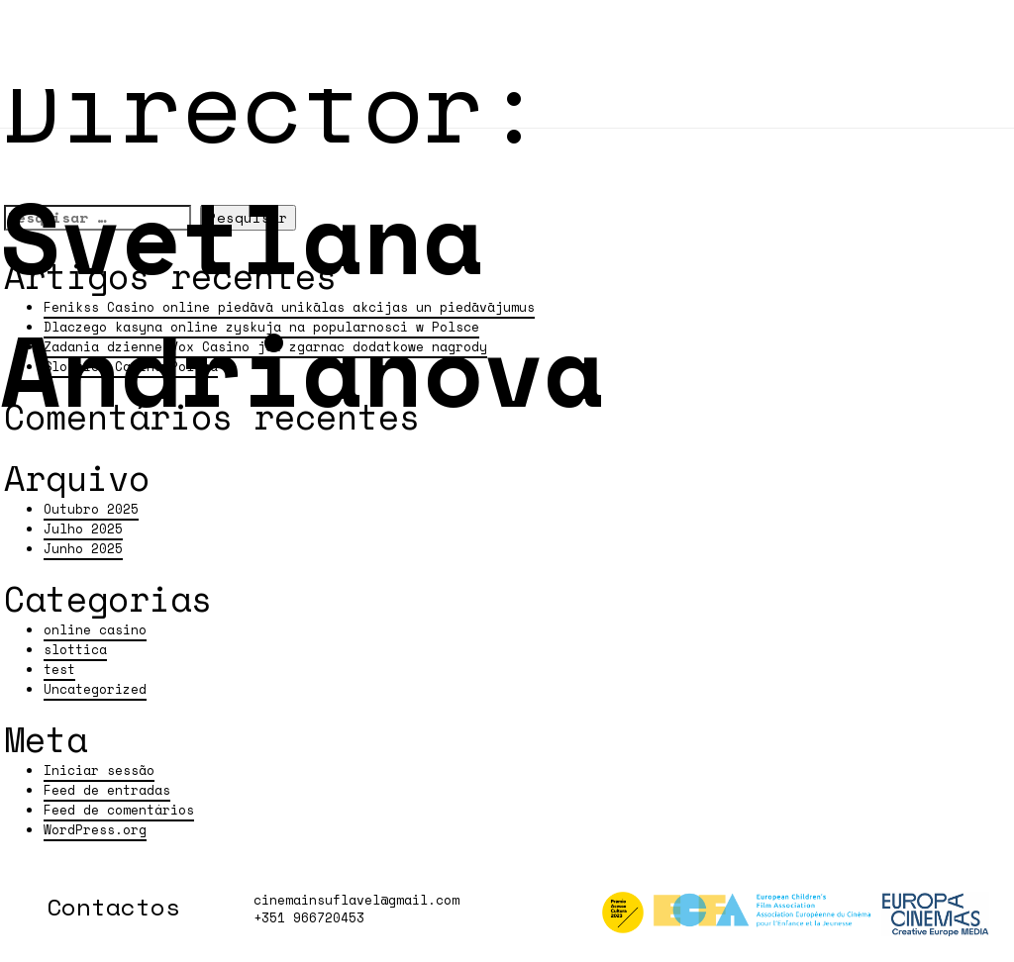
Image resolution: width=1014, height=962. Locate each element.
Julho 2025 (83, 529)
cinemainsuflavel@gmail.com (356, 900)
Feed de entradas (107, 790)
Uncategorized (95, 689)
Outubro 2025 (91, 509)
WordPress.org (95, 829)
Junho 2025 (83, 548)
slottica (75, 649)
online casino (95, 630)
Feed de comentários (119, 810)
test (59, 669)
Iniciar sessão (99, 770)
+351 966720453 (309, 918)
